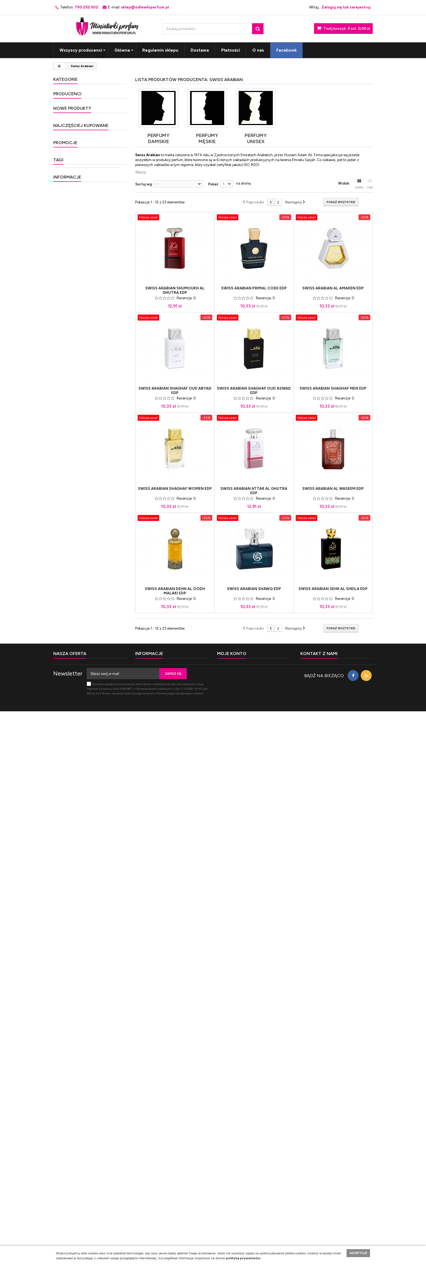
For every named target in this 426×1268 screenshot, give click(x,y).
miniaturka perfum (105, 1049)
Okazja (65, 175)
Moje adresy (226, 1192)
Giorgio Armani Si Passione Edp (94, 846)
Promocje (65, 968)
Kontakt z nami (65, 1192)
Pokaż (213, 184)
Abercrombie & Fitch (77, 315)
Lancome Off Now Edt (99, 604)
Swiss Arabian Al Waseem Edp (333, 489)
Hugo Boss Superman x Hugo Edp (99, 630)
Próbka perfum (69, 1049)
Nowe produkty (72, 361)
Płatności (230, 50)
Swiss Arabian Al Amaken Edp (333, 288)
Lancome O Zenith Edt (99, 580)
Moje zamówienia (231, 1178)
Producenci (67, 284)
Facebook (286, 50)
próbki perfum (104, 1032)
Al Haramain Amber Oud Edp (100, 980)
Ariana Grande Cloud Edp (98, 709)
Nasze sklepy (71, 1140)
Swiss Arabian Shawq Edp (254, 589)
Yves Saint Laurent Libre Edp (96, 928)
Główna (122, 50)
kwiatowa (81, 1065)
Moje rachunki (228, 1185)
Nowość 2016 (70, 156)
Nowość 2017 (70, 165)
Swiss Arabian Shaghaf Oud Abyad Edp (174, 390)
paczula (101, 1057)
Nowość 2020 (70, 223)
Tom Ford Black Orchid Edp (100, 764)
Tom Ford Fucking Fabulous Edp (94, 818)
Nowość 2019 (70, 213)
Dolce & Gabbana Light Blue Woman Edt (100, 791)
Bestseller (68, 108)
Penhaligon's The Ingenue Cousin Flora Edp (98, 429)
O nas (258, 50)
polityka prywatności (243, 1258)
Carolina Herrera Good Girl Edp (101, 737)
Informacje (67, 1079)
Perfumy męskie (73, 98)
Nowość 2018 (70, 204)
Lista (369, 184)
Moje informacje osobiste (237, 1200)
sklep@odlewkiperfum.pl (334, 1197)
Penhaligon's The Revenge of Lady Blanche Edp (94, 524)
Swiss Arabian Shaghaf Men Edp (333, 388)
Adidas (67, 335)
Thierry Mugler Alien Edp (97, 900)
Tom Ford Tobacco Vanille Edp (96, 873)
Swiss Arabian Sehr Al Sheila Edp (333, 589)
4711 (65, 305)
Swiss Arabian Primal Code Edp (254, 288)
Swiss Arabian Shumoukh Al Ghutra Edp (175, 290)
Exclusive (67, 117)
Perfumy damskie (74, 89)
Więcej (140, 172)
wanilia (102, 1065)
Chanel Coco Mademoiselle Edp (94, 682)
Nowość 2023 (70, 251)
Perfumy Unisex (73, 194)
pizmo (61, 1065)
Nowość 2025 (70, 270)
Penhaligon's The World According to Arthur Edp (98, 461)
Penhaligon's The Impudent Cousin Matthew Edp (94, 493)
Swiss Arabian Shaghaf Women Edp (175, 489)
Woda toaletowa (70, 1032)
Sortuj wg (143, 184)
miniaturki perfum (72, 1057)
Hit (61, 127)
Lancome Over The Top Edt (99, 554)
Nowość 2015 (70, 146)
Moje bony (225, 1207)
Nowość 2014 (70, 137)
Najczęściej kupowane (80, 670)
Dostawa (200, 50)
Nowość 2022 (70, 242)
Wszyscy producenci (81, 50)
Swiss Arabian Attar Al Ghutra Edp (253, 491)
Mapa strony (63, 1200)
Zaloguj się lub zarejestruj (346, 7)
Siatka (359, 184)
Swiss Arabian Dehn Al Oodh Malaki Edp (175, 591)
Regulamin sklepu (160, 50)
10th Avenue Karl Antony (81, 294)
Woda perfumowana (73, 1041)
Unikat (64, 184)
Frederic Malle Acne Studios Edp (97, 372)
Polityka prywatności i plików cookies (89, 1099)
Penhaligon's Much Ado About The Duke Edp (100, 400)
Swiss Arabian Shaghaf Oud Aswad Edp (254, 390)
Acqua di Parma (74, 325)
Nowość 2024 (71, 261)
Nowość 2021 (70, 232)
